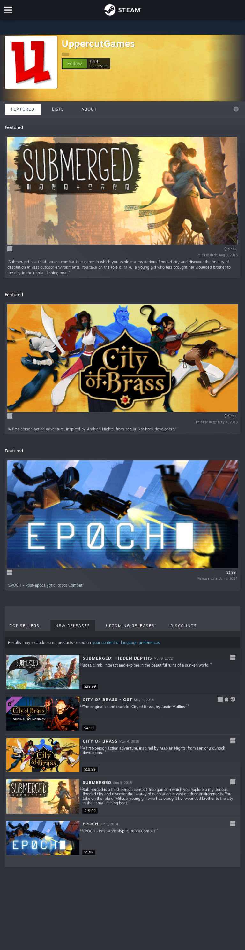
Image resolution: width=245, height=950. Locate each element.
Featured (22, 109)
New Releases (72, 625)
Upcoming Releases (130, 625)
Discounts (183, 625)
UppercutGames (98, 43)
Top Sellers (25, 625)
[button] (75, 63)
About (89, 109)
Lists (58, 109)
